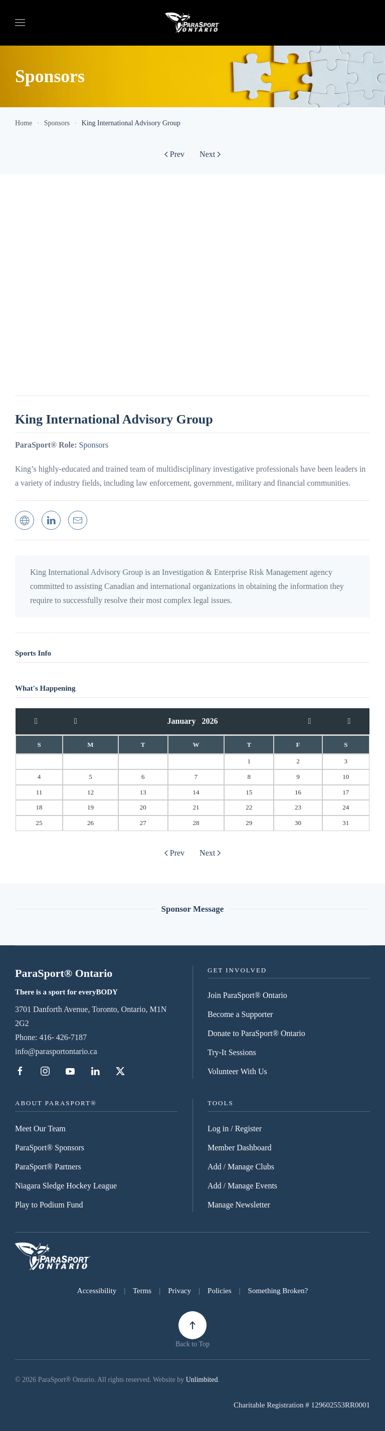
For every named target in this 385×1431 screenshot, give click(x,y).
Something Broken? (278, 1291)
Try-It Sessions (232, 1052)
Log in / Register (235, 1128)
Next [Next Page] (210, 154)
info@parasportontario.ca (56, 1051)
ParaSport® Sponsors (49, 1147)
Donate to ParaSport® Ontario (256, 1033)
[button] (20, 22)
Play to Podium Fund (49, 1204)
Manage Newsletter (239, 1204)
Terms (142, 1291)
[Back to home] (192, 22)
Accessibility (96, 1291)
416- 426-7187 (63, 1037)
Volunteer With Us (237, 1071)
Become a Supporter (240, 1014)
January (184, 721)
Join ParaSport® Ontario (247, 995)
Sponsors (93, 445)
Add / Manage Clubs (241, 1166)
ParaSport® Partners (48, 1166)
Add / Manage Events (242, 1185)
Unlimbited (202, 1379)
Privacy (179, 1291)
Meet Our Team (40, 1128)
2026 (210, 721)
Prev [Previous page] (174, 154)
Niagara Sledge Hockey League (66, 1185)
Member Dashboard (240, 1147)
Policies (220, 1291)
